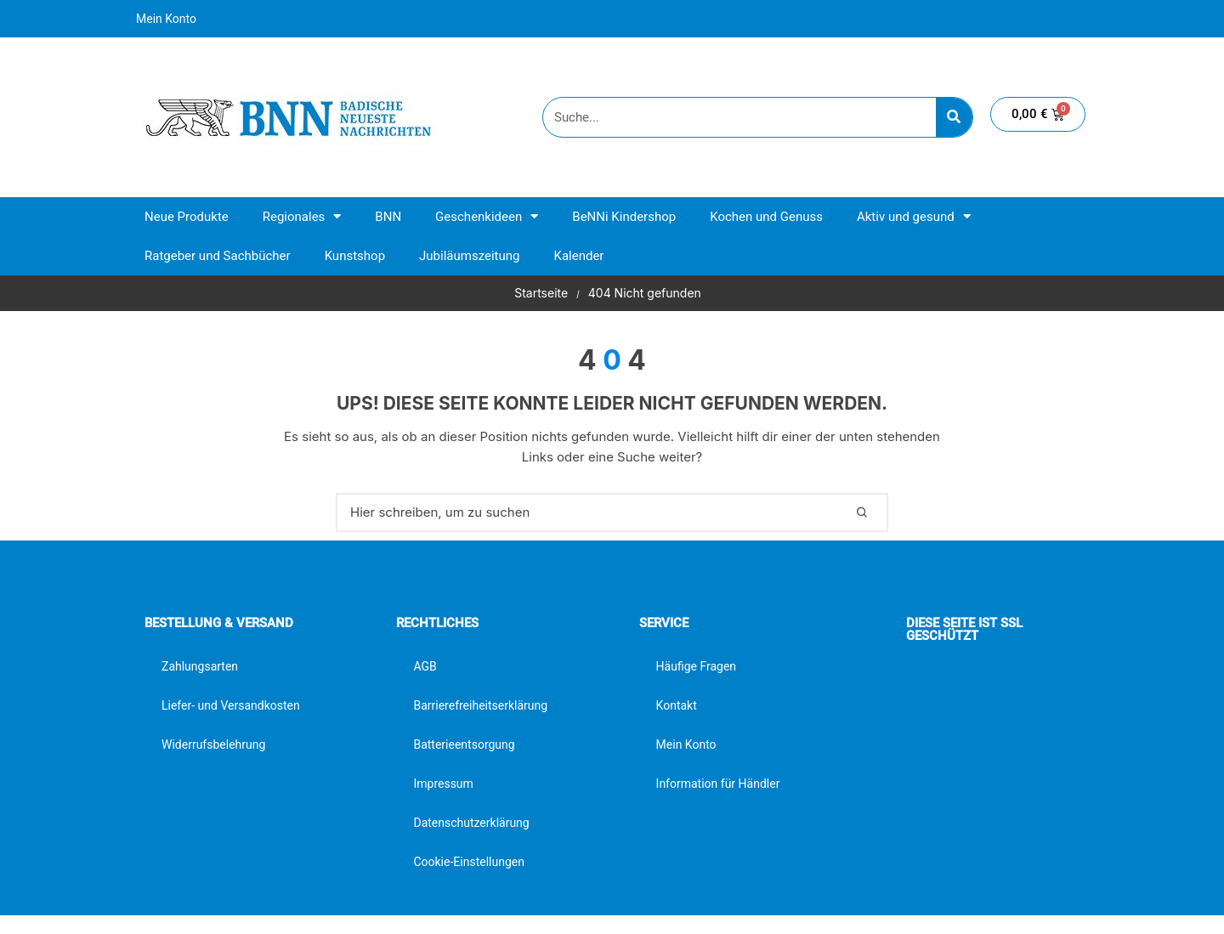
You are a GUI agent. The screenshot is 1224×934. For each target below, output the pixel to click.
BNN (388, 216)
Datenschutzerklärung (471, 822)
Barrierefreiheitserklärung (480, 705)
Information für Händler (718, 783)
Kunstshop (355, 255)
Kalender (578, 255)
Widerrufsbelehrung (213, 744)
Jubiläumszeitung (469, 255)
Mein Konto (166, 18)
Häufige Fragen (696, 666)
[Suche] (954, 117)
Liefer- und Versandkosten (231, 705)
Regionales (302, 216)
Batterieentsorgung (463, 744)
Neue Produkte (186, 216)
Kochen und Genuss (766, 216)
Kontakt (676, 705)
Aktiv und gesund (914, 216)
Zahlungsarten (200, 666)
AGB (424, 666)
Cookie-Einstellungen (468, 862)
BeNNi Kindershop (624, 216)
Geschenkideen (486, 216)
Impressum (443, 783)
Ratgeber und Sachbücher (217, 255)
